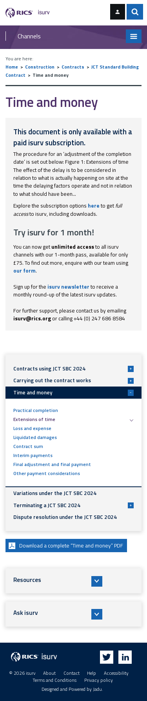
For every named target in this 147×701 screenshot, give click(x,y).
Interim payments (33, 455)
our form (24, 271)
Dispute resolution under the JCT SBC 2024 (65, 517)
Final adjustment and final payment (52, 464)
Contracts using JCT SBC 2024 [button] (73, 368)
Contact (72, 673)
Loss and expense (32, 428)
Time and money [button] (73, 392)
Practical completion (35, 410)
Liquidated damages (35, 437)
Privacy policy (98, 680)
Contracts (73, 66)
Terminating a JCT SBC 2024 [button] (73, 505)
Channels (29, 36)
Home (11, 66)
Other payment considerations (46, 473)
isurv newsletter (68, 287)
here (94, 206)
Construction (39, 66)
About (49, 673)
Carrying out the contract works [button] (73, 380)
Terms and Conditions (54, 680)
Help (91, 673)
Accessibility (116, 673)
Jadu (97, 689)
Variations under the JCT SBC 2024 (54, 493)
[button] (73, 580)
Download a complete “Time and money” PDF (65, 545)
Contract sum (28, 446)
